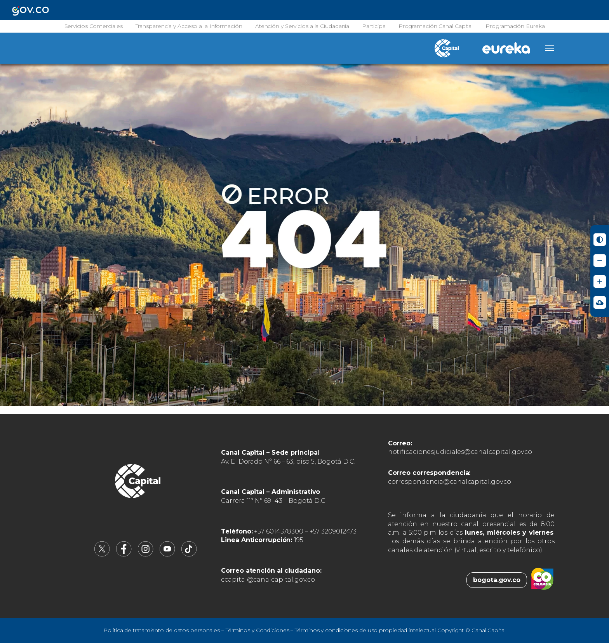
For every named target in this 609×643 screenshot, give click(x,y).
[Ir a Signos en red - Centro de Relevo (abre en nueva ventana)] (599, 302)
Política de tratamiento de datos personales (161, 630)
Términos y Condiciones (257, 630)
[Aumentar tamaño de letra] (599, 281)
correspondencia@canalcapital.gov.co (450, 481)
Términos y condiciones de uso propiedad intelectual (365, 630)
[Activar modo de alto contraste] (599, 239)
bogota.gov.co (496, 580)
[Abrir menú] (549, 48)
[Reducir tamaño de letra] (599, 260)
